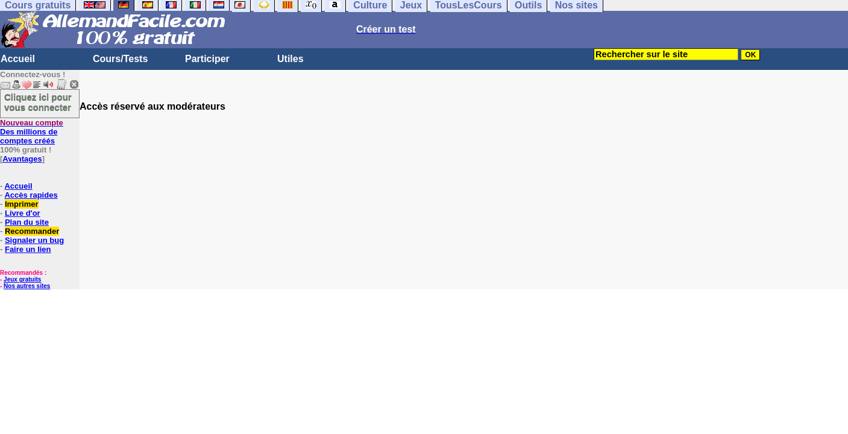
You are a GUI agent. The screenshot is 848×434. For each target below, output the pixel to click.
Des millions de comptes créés (31, 131)
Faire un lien (28, 249)
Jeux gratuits (22, 279)
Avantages (22, 158)
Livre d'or (22, 213)
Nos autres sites (27, 286)
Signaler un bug (34, 240)
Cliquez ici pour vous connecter (38, 102)
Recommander (32, 231)
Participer (207, 59)
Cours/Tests (120, 59)
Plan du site (27, 222)
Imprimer (22, 204)
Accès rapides (30, 195)
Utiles (290, 59)
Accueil (18, 59)
